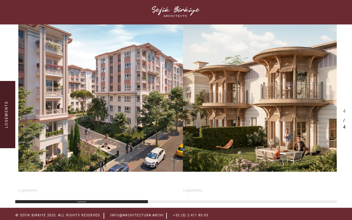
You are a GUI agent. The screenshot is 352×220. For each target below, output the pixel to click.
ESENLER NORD (48, 182)
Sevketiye (202, 182)
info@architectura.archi (137, 215)
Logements (28, 190)
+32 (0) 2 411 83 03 (190, 215)
